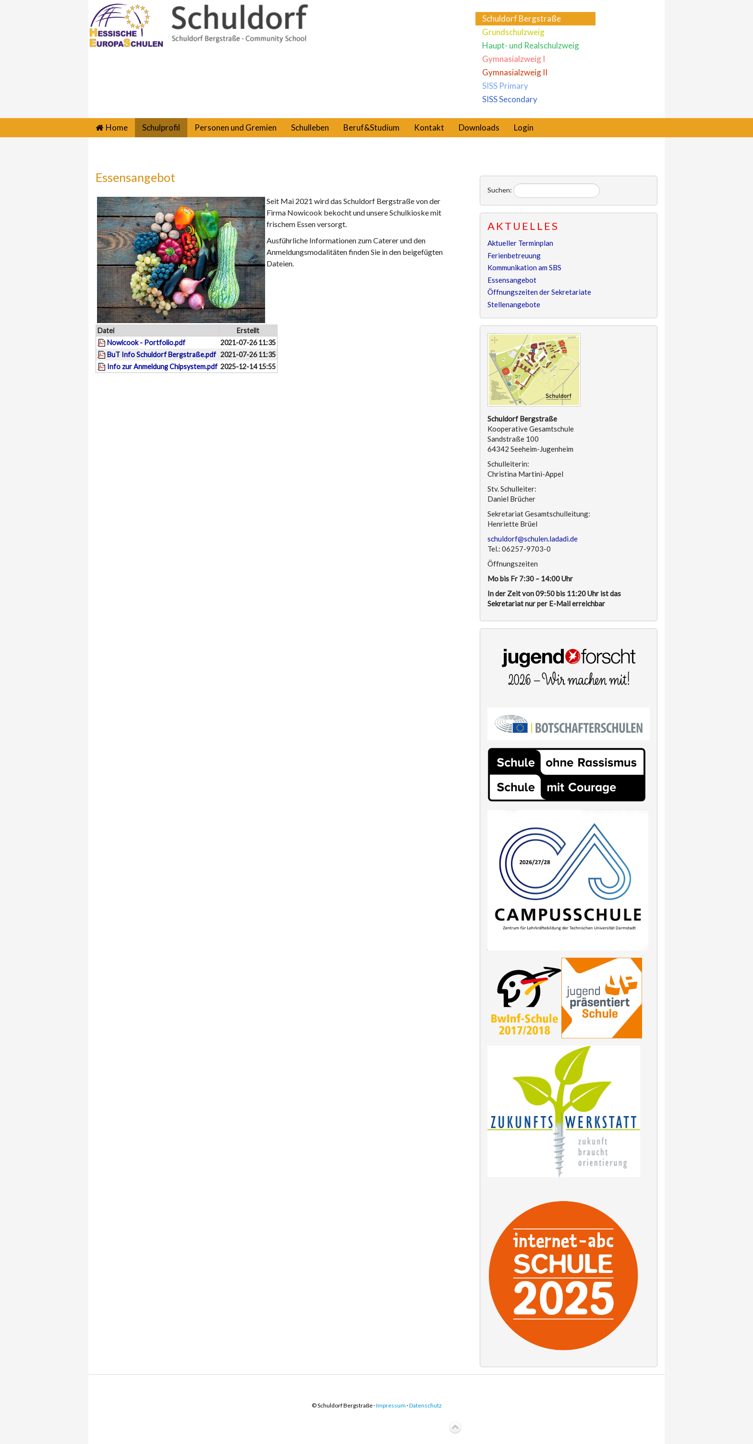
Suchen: (499, 190)
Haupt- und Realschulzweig (530, 45)
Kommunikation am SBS (524, 267)
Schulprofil (161, 127)
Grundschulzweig (513, 32)
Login (524, 127)
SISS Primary (505, 86)
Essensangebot (135, 177)
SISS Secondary (509, 99)
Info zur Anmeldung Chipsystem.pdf (162, 366)
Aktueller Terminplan (520, 243)
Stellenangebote (513, 304)
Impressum (391, 1405)
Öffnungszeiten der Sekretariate (539, 292)
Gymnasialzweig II (514, 72)
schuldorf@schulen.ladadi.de (532, 538)
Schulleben (310, 127)
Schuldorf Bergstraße (521, 18)
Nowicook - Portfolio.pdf (146, 342)
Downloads (479, 127)
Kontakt (429, 127)
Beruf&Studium (371, 127)
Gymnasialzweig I (513, 59)
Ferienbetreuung (514, 255)
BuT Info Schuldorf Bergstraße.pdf (161, 354)
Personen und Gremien (235, 127)
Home (117, 127)
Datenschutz (425, 1405)
